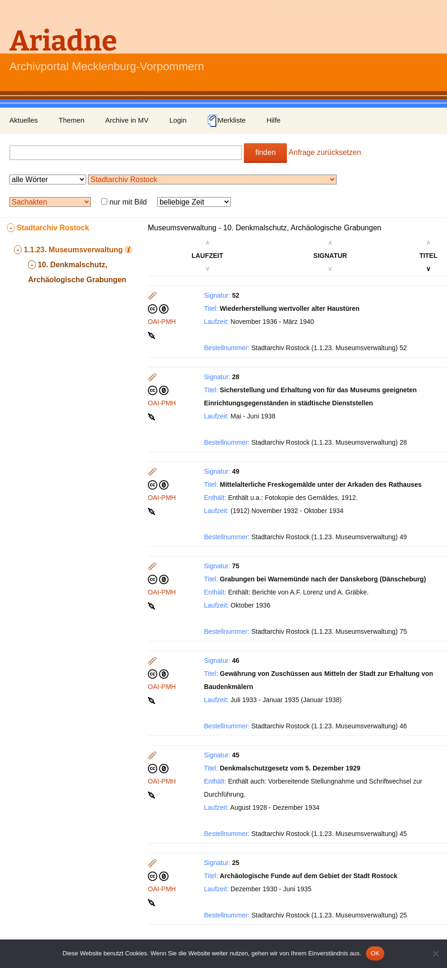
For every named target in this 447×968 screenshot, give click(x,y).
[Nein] (435, 953)
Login (178, 120)
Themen (71, 120)
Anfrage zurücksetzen (325, 152)
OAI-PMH (162, 321)
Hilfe (273, 120)
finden (265, 152)
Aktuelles (23, 120)
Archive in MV (127, 120)
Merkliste (226, 121)
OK (375, 953)
